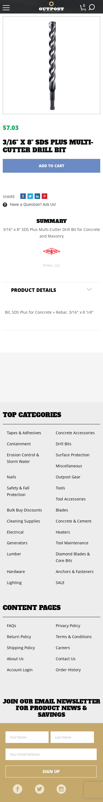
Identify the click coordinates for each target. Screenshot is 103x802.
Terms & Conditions (74, 636)
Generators (17, 542)
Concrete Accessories (75, 432)
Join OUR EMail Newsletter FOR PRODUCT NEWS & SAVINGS (51, 708)
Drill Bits (63, 443)
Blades (62, 510)
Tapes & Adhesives (24, 432)
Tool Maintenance (72, 542)
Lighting (14, 582)
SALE (60, 582)
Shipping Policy (21, 647)
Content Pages (32, 608)
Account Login (20, 669)
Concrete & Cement (73, 521)
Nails (11, 476)
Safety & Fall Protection (18, 491)
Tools (60, 488)
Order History (68, 669)
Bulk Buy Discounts (24, 510)
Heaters (63, 532)
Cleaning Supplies (23, 521)
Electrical (15, 532)
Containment (19, 443)
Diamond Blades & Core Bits (73, 557)
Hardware (16, 571)
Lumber (14, 553)
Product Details (33, 290)
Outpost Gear (68, 476)
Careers (63, 647)
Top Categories (32, 415)
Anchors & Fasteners (75, 571)
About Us (15, 658)
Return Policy (19, 636)
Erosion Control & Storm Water (23, 458)
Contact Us (66, 658)
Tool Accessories (71, 499)
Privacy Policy (68, 625)
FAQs (11, 625)
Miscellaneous (69, 465)
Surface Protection (73, 454)
